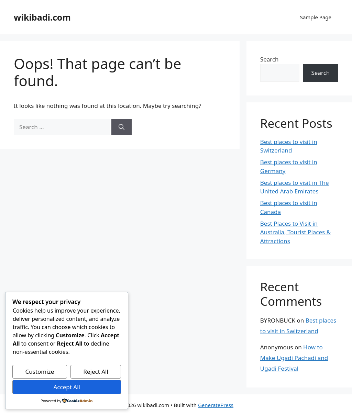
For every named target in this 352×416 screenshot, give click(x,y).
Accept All (66, 387)
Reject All (95, 371)
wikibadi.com (42, 17)
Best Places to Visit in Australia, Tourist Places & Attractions (295, 232)
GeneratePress (215, 405)
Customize (39, 371)
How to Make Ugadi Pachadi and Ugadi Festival (294, 357)
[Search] (121, 127)
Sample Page (315, 17)
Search (269, 59)
